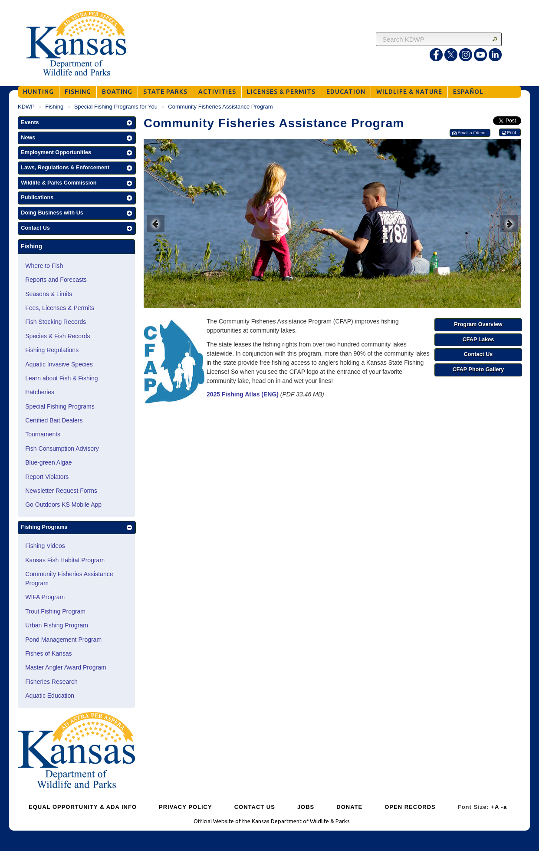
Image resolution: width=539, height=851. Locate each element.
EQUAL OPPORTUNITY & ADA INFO (83, 807)
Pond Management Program (63, 639)
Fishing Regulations (52, 349)
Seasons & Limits (48, 293)
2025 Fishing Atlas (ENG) (243, 394)
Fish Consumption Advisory (62, 448)
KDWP (26, 106)
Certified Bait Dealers (53, 420)
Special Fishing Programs (60, 406)
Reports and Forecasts (56, 279)
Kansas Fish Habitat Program (65, 560)
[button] (77, 122)
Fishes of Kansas (48, 653)
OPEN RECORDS (410, 807)
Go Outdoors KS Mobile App (63, 504)
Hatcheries (39, 392)
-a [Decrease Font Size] (504, 807)
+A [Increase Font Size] (495, 807)
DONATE (349, 807)
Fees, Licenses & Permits (59, 307)
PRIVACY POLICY (185, 807)
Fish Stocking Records (55, 321)
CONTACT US (254, 807)
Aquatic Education (49, 695)
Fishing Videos (45, 545)
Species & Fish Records (57, 336)
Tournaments (42, 434)
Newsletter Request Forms (61, 490)
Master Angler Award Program (65, 667)
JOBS (305, 807)
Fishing (54, 106)
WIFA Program (45, 597)
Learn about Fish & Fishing (61, 378)
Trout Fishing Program (55, 611)
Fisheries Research (51, 681)
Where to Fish (44, 265)
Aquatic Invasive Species (59, 364)
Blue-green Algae (48, 462)
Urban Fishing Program (56, 625)
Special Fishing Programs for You (116, 106)
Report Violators (47, 476)
